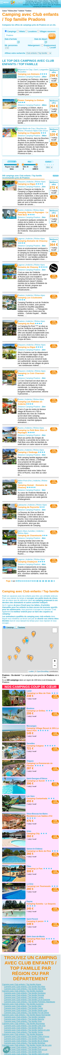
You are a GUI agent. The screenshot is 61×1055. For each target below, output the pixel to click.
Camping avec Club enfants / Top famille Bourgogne (23, 1023)
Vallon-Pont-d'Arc (25, 480)
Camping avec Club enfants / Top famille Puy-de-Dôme (26, 1013)
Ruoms (21, 210)
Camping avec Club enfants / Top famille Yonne (23, 1032)
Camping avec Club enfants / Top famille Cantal (23, 1008)
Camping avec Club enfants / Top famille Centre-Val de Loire (26, 1045)
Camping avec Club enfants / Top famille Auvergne (22, 1004)
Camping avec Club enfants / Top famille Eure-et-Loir (25, 1049)
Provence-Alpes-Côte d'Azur (36, 131)
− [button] (55, 666)
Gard (36, 70)
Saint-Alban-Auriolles (26, 531)
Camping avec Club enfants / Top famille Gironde (24, 995)
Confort (49, 162)
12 (43, 581)
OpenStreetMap (43, 671)
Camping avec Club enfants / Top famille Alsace (21, 984)
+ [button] (55, 661)
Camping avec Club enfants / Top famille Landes (23, 997)
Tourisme (21, 627)
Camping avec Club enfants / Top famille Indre (23, 1052)
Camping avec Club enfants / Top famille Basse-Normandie (26, 1015)
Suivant (56, 176)
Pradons (21, 295)
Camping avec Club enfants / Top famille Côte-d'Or (24, 1026)
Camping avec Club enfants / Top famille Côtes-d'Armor (26, 1036)
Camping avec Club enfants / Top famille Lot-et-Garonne (27, 1000)
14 (49, 581)
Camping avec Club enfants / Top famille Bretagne (22, 1034)
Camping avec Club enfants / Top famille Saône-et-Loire (27, 1030)
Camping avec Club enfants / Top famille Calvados (24, 1017)
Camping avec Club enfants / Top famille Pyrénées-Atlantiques (29, 1002)
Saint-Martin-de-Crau (26, 128)
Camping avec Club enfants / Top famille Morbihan (24, 1043)
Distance (11, 162)
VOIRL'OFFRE (53, 85)
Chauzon (21, 181)
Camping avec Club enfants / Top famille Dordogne (25, 993)
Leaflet (31, 671)
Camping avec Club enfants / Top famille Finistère (24, 1039)
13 (46, 581)
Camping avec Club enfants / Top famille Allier (22, 1006)
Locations (32, 31)
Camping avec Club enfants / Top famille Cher (22, 1047)
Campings (11, 31)
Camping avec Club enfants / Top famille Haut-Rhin (25, 989)
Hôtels (22, 31)
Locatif (53, 48)
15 (52, 581)
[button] (6, 1049)
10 (37, 581)
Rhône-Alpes (40, 181)
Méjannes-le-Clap (25, 70)
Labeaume (22, 505)
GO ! (52, 36)
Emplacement (50, 45)
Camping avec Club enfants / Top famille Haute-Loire (25, 1010)
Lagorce (21, 239)
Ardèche (30, 181)
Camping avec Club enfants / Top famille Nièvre (23, 1028)
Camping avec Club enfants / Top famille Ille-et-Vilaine (26, 1041)
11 (40, 581)
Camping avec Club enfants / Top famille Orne (23, 1021)
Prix (30, 162)
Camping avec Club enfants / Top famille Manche (24, 1019)
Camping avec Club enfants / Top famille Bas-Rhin (24, 987)
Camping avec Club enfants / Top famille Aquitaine (22, 991)
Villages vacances (48, 31)
